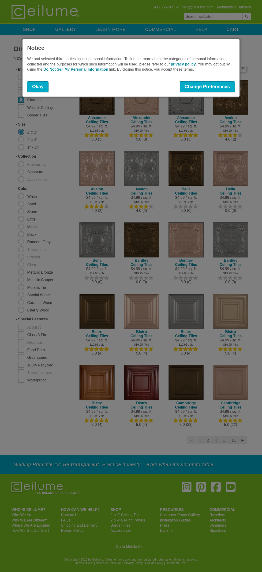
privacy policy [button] (183, 64)
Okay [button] (38, 86)
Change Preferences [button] (207, 86)
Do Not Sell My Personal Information (75, 69)
